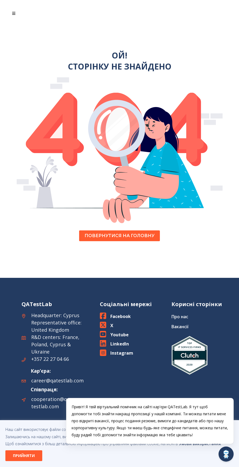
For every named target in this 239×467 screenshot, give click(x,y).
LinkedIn (119, 344)
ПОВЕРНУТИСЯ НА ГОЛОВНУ (119, 235)
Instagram (121, 353)
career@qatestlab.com (57, 380)
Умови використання (200, 443)
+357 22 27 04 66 (50, 359)
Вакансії (180, 327)
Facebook (120, 316)
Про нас (179, 317)
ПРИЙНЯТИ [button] (24, 455)
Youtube (119, 335)
